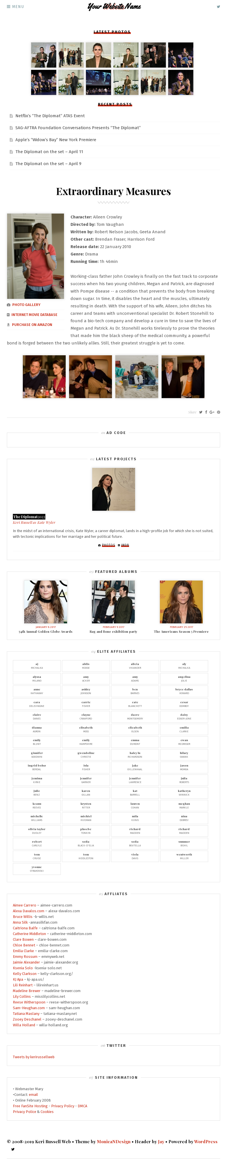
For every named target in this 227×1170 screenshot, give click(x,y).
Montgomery (135, 716)
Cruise (37, 856)
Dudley (37, 830)
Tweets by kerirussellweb (34, 1057)
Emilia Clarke (23, 951)
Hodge (86, 665)
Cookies (47, 1112)
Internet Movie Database (34, 316)
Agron (37, 729)
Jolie (184, 678)
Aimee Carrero (24, 905)
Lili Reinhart (23, 985)
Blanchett (135, 703)
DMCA (82, 1106)
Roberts (184, 780)
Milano (37, 678)
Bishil (184, 843)
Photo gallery (26, 306)
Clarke (184, 729)
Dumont (135, 741)
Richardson (135, 754)
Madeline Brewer (27, 991)
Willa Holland (24, 1025)
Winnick (184, 792)
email (33, 1094)
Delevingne (37, 703)
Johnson (86, 691)
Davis (135, 856)
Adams (135, 678)
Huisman (86, 818)
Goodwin (37, 754)
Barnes (135, 691)
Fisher (86, 703)
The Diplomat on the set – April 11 (49, 151)
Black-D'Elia (86, 843)
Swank (184, 754)
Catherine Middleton (29, 934)
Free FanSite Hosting (30, 1106)
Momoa (184, 767)
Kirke (37, 780)
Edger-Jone (184, 716)
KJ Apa (18, 979)
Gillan (86, 792)
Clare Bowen (23, 939)
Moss (86, 729)
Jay (161, 1141)
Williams (37, 818)
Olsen (135, 729)
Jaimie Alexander (26, 962)
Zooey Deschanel (27, 1019)
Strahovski (37, 868)
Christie (86, 754)
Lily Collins (22, 996)
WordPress (206, 1141)
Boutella (135, 843)
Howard (184, 691)
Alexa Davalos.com (28, 911)
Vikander (135, 665)
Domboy (184, 703)
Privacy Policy (62, 1106)
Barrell (135, 792)
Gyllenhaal (135, 767)
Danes (37, 716)
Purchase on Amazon (32, 326)
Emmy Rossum (25, 956)
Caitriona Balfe (25, 928)
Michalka (37, 665)
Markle (184, 805)
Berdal (37, 767)
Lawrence (135, 780)
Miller (184, 856)
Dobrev (184, 818)
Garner (86, 780)
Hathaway (37, 691)
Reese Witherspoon (29, 1002)
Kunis (135, 818)
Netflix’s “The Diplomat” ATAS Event (50, 115)
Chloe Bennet (24, 945)
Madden (135, 830)
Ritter (86, 805)
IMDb (125, 545)
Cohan (135, 805)
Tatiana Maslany (26, 1013)
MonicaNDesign (113, 1141)
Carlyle (37, 843)
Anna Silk (20, 922)
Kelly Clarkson (25, 974)
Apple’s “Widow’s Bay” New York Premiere (55, 139)
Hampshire (86, 741)
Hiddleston (86, 856)
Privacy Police (24, 1112)
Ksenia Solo (23, 968)
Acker (86, 678)
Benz (37, 792)
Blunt (37, 741)
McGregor (184, 741)
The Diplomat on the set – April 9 (48, 163)
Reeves (37, 805)
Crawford (86, 716)
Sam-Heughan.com (29, 1008)
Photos (108, 545)
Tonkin (86, 830)
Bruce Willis (23, 916)
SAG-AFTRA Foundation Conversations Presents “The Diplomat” (78, 127)
